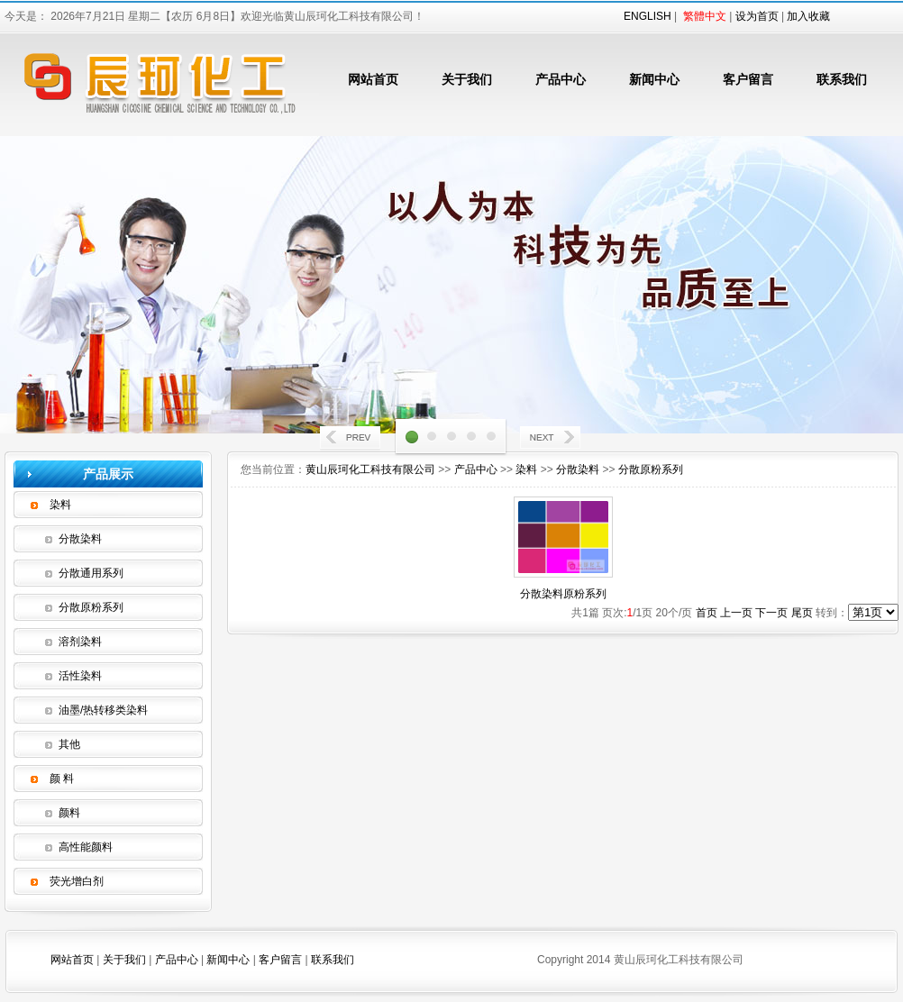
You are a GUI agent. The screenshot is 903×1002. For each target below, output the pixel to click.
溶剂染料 (80, 641)
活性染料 (80, 676)
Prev (351, 439)
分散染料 (80, 539)
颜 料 (62, 778)
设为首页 (757, 16)
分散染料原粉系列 (563, 594)
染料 (60, 504)
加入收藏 (808, 16)
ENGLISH (647, 16)
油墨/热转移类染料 (103, 710)
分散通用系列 (91, 573)
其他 (69, 744)
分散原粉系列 (91, 607)
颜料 (69, 812)
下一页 (771, 612)
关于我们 (467, 79)
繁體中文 (704, 16)
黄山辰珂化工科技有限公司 (370, 469)
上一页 (736, 612)
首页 (706, 612)
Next (551, 439)
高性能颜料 (86, 847)
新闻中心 (654, 79)
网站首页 (373, 79)
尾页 (802, 612)
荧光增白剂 (77, 881)
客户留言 (748, 79)
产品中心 (560, 79)
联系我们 (841, 79)
